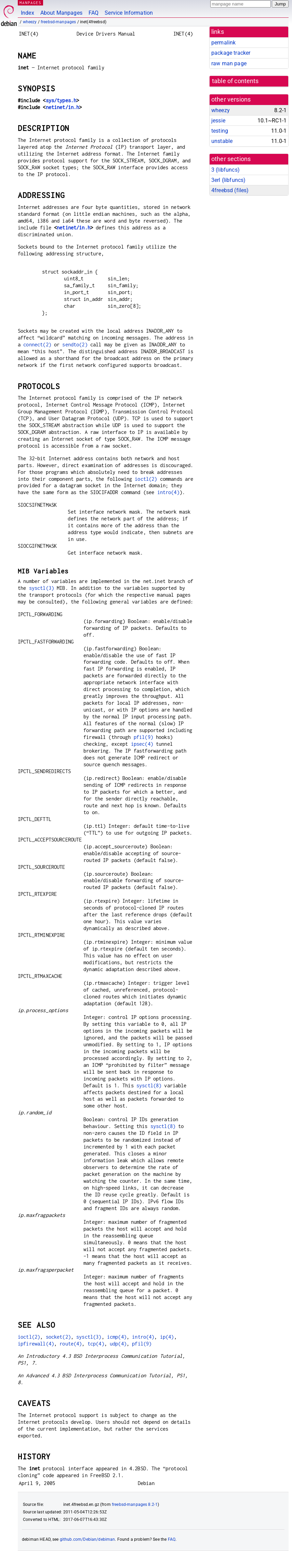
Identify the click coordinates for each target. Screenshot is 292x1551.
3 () (225, 170)
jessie (218, 120)
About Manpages (61, 13)
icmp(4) (117, 1337)
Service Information (129, 13)
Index (27, 13)
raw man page (229, 63)
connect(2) (37, 344)
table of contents (235, 81)
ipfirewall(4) (36, 1344)
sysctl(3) (41, 588)
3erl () (228, 180)
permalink (223, 42)
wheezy (30, 21)
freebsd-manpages (58, 21)
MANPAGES (30, 2)
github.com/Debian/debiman (87, 1539)
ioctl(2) (146, 479)
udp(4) (118, 1344)
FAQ (93, 13)
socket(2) (58, 1337)
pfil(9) (143, 737)
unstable (222, 141)
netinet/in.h (62, 107)
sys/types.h (61, 100)
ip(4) (167, 1337)
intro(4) (168, 492)
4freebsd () (230, 190)
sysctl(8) (148, 1085)
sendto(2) (74, 344)
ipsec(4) (142, 744)
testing (219, 131)
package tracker (230, 53)
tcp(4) (96, 1344)
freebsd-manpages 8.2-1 (135, 1504)
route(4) (70, 1344)
